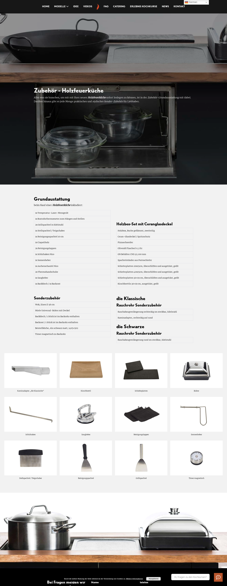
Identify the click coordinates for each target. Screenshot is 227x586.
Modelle (61, 6)
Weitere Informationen (134, 579)
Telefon (144, 582)
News (165, 6)
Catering (119, 6)
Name (95, 582)
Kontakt (179, 6)
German (191, 2)
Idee (76, 6)
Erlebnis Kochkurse (143, 6)
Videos (87, 6)
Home (46, 6)
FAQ (106, 6)
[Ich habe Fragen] (218, 577)
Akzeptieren (153, 579)
